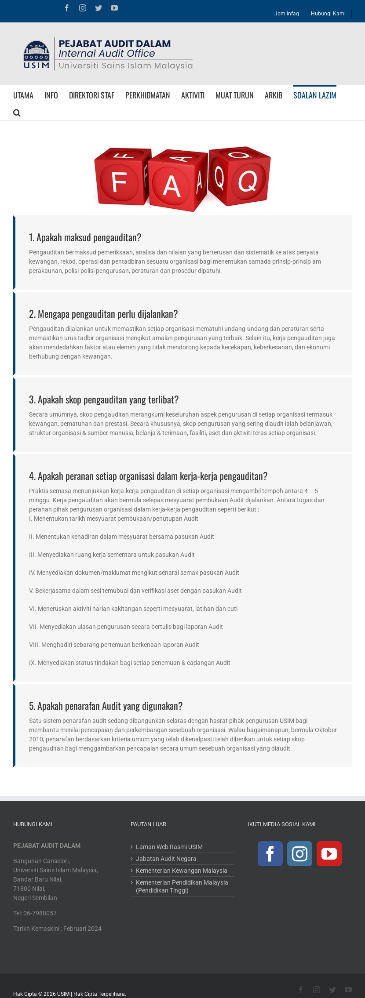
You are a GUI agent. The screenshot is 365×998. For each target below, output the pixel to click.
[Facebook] (270, 853)
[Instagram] (299, 853)
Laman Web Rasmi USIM (169, 846)
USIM (63, 994)
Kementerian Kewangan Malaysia (181, 870)
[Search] (17, 111)
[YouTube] (329, 853)
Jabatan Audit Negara (166, 858)
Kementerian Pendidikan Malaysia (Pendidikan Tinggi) (182, 886)
